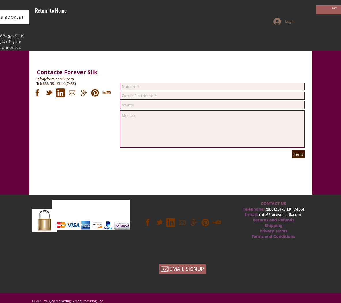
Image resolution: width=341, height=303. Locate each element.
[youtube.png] (107, 93)
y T (274, 231)
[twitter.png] (49, 93)
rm (282, 231)
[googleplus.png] (83, 93)
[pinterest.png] (95, 93)
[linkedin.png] (60, 93)
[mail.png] (72, 93)
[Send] (298, 154)
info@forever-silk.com (55, 79)
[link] (336, 8)
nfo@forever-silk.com (280, 214)
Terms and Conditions (273, 236)
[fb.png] (37, 93)
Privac (266, 231)
